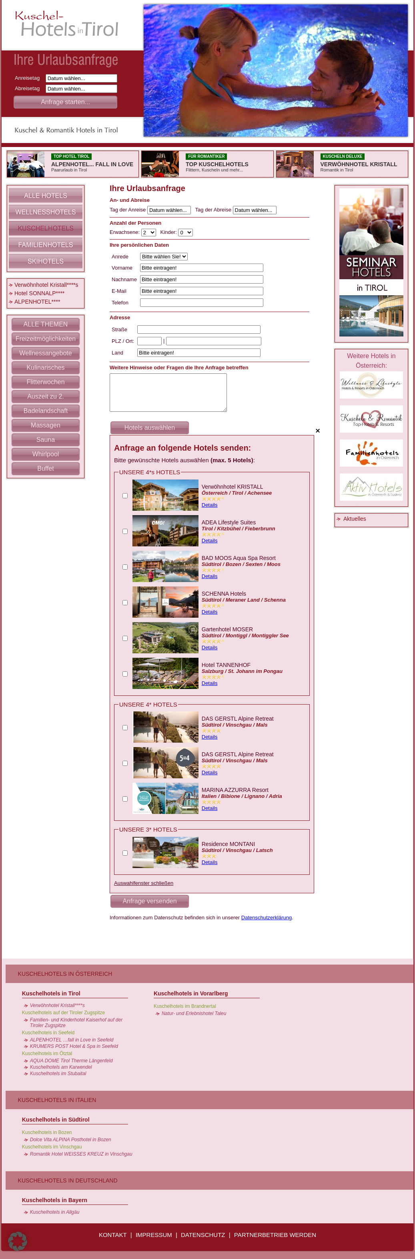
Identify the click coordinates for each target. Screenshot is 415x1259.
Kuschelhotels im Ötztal (47, 1053)
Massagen (45, 425)
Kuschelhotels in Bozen (47, 1132)
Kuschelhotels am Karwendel (61, 1067)
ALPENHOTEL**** (37, 301)
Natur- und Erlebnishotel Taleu (194, 1013)
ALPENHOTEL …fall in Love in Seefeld (72, 1040)
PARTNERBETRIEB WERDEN (275, 1234)
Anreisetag (29, 78)
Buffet (45, 468)
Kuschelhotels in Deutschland (68, 1180)
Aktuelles (354, 519)
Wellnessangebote (45, 353)
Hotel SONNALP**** (39, 293)
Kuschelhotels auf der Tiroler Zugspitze (63, 1012)
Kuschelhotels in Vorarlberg (191, 993)
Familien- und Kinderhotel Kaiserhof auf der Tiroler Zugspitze (76, 1022)
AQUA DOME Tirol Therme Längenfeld (71, 1061)
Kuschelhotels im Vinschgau (52, 1147)
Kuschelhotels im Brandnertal (185, 1006)
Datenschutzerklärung (266, 918)
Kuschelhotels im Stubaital (58, 1073)
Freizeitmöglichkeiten (46, 338)
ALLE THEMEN (46, 324)
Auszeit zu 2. (45, 396)
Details (210, 505)
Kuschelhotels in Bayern (54, 1200)
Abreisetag (29, 88)
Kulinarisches (45, 367)
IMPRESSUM (154, 1234)
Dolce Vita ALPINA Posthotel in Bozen (70, 1139)
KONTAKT (113, 1234)
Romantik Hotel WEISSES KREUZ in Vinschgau (81, 1154)
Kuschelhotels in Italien (57, 1100)
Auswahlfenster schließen (143, 883)
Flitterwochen (45, 382)
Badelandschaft (46, 410)
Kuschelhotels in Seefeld (48, 1032)
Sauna (45, 439)
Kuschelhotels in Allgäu (55, 1212)
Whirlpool (45, 454)
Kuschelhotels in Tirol (51, 993)
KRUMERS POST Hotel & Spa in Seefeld (74, 1046)
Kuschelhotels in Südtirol (56, 1119)
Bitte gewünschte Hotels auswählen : (184, 460)
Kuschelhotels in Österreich (65, 974)
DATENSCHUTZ (203, 1234)
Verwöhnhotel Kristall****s (46, 285)
